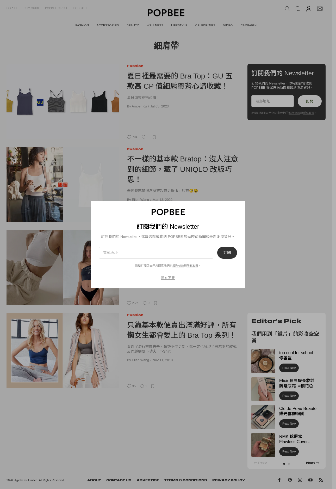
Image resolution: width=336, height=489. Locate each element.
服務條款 (178, 265)
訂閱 (227, 253)
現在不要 (168, 278)
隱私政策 (192, 265)
